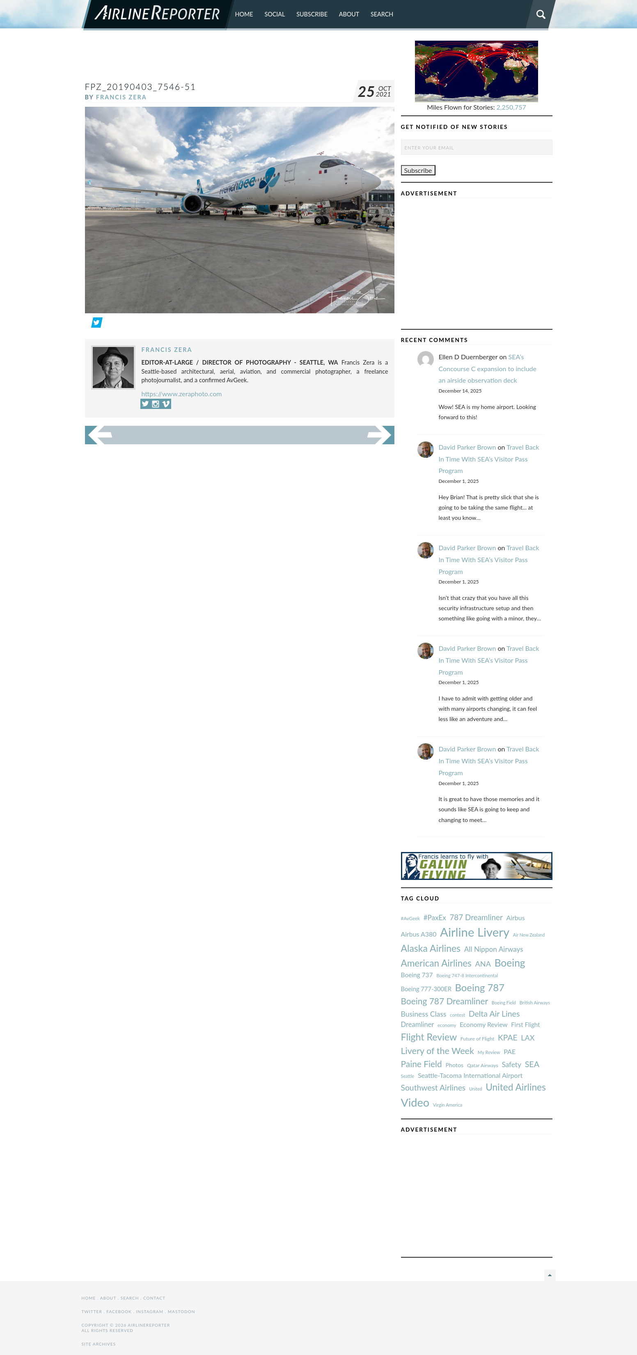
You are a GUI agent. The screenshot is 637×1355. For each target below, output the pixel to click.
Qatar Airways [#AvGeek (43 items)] (482, 1065)
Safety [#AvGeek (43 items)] (511, 1064)
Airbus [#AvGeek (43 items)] (515, 917)
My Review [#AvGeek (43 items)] (489, 1052)
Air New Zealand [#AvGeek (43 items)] (529, 934)
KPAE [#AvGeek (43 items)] (508, 1037)
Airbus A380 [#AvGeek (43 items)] (419, 934)
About (349, 14)
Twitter (92, 1311)
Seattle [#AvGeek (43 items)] (408, 1076)
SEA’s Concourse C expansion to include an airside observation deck (487, 368)
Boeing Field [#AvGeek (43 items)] (504, 1002)
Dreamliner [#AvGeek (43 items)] (417, 1024)
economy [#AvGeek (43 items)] (447, 1025)
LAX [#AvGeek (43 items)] (527, 1037)
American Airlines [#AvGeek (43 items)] (436, 963)
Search (382, 14)
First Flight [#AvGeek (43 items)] (525, 1024)
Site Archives (99, 1343)
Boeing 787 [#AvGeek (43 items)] (479, 987)
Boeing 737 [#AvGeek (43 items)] (417, 974)
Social (274, 14)
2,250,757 (511, 107)
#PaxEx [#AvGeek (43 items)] (435, 917)
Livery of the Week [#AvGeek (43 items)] (437, 1050)
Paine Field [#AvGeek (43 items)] (421, 1064)
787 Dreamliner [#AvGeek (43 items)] (475, 917)
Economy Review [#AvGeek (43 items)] (484, 1024)
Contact (154, 1297)
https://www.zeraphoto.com (182, 393)
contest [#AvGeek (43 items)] (457, 1014)
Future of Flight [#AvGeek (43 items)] (478, 1039)
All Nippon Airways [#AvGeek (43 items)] (493, 949)
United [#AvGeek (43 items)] (475, 1088)
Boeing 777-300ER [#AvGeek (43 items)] (426, 988)
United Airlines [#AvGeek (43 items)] (516, 1087)
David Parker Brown (467, 447)
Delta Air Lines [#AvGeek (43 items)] (494, 1013)
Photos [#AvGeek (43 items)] (454, 1064)
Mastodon (181, 1311)
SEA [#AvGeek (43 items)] (532, 1064)
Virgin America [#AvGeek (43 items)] (447, 1104)
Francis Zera (121, 97)
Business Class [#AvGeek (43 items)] (424, 1014)
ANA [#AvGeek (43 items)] (483, 963)
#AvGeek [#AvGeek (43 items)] (410, 918)
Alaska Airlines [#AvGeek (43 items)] (431, 948)
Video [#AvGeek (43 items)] (415, 1102)
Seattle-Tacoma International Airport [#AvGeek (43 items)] (470, 1075)
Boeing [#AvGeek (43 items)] (510, 963)
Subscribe (312, 14)
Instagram (149, 1311)
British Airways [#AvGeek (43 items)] (535, 1002)
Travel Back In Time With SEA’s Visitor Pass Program (489, 459)
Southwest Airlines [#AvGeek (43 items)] (433, 1087)
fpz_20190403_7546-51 (141, 86)
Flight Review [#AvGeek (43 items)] (429, 1037)
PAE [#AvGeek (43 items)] (510, 1051)
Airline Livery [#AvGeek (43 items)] (474, 932)
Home (244, 14)
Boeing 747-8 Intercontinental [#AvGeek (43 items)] (467, 975)
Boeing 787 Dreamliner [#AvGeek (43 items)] (444, 1001)
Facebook (119, 1311)
